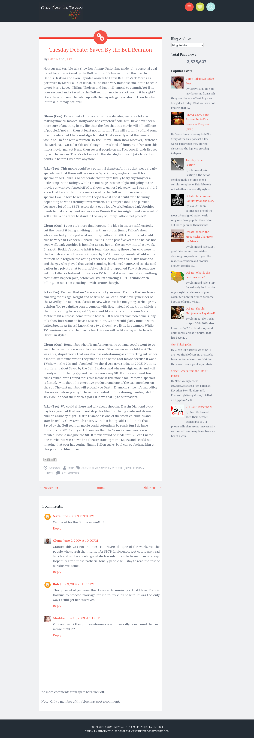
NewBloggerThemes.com (153, 731)
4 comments (70, 473)
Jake (68, 59)
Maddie (59, 618)
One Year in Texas (124, 726)
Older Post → (152, 487)
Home (101, 487)
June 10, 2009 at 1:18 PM (83, 618)
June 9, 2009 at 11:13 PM (77, 584)
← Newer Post (50, 487)
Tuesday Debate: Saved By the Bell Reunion (100, 49)
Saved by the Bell (111, 468)
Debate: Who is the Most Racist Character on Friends (199, 236)
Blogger (158, 726)
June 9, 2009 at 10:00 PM (80, 540)
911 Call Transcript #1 (199, 407)
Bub (56, 584)
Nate (57, 516)
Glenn (53, 59)
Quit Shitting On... (181, 344)
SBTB (128, 468)
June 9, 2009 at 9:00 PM (78, 516)
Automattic (105, 731)
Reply (57, 528)
